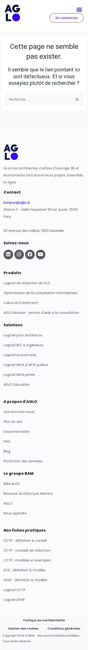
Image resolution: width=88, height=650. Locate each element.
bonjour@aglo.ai (17, 202)
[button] (79, 9)
